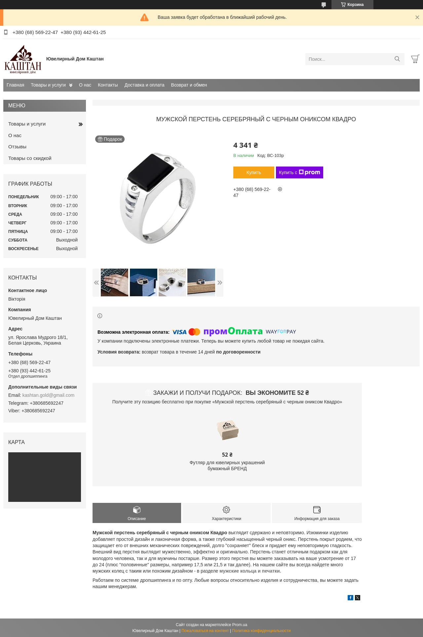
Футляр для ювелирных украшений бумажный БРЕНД (227, 465)
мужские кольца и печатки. (250, 571)
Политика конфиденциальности (261, 630)
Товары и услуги (48, 85)
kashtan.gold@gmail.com (48, 395)
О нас (85, 85)
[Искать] (397, 59)
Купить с (299, 172)
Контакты (108, 85)
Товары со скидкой (30, 158)
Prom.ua (239, 624)
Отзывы (17, 146)
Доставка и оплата (145, 85)
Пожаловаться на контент (205, 630)
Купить (254, 172)
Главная (15, 85)
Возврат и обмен (189, 85)
